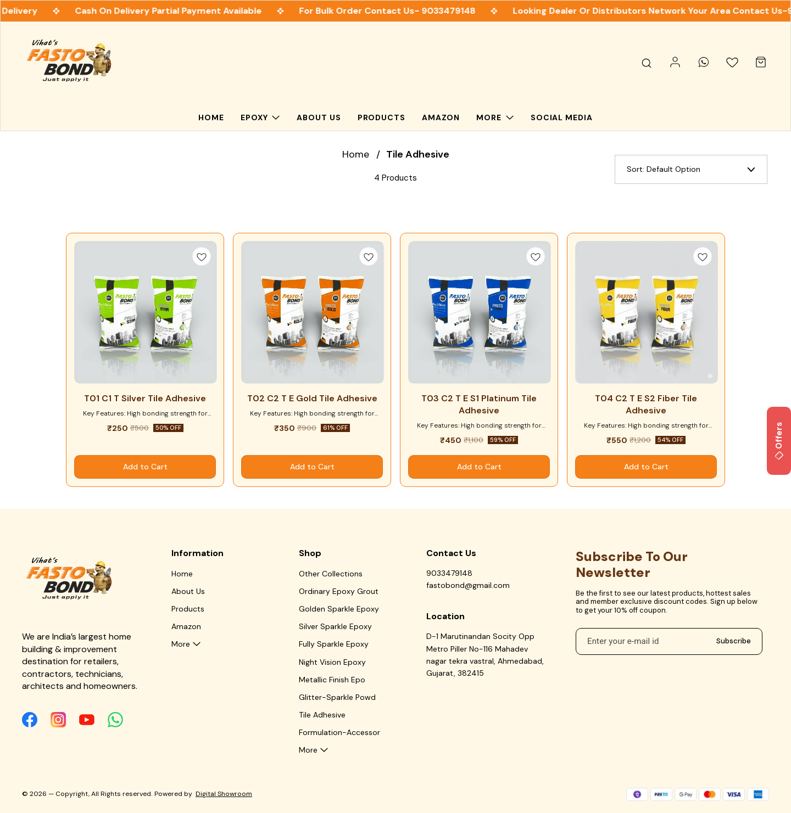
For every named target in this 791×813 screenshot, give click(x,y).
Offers (778, 440)
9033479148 (449, 573)
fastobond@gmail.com (468, 585)
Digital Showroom (224, 793)
